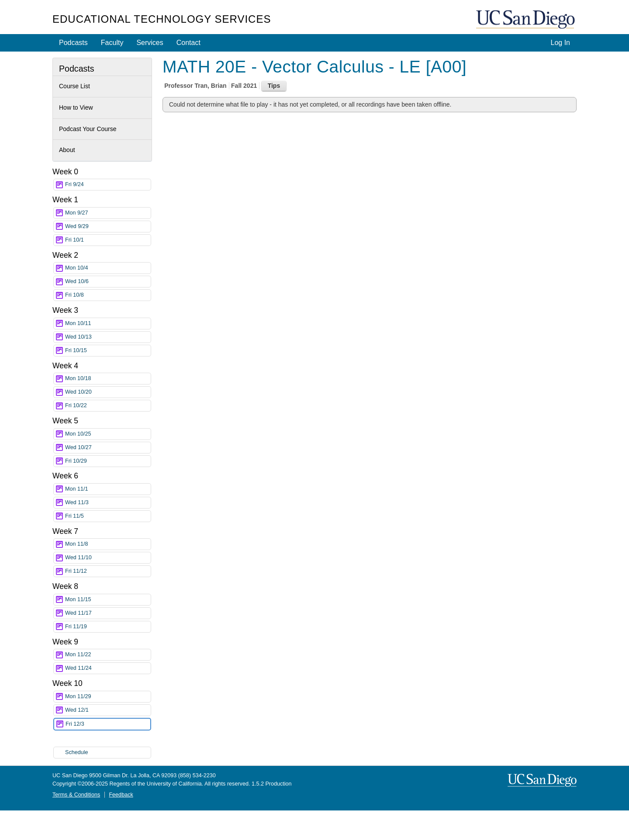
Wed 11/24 (108, 668)
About (67, 149)
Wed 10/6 (108, 281)
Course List (74, 86)
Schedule (76, 752)
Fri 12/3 (108, 724)
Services (149, 42)
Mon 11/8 (108, 544)
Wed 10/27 (108, 447)
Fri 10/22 (108, 405)
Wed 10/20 (108, 392)
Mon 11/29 (108, 696)
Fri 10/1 (108, 240)
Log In (560, 42)
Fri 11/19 (108, 626)
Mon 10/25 (108, 434)
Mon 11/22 (108, 654)
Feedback (121, 795)
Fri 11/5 (108, 516)
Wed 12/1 (108, 710)
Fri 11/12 (108, 571)
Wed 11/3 (108, 502)
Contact (188, 42)
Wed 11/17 (108, 613)
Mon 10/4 (108, 268)
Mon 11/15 (108, 599)
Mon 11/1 (108, 489)
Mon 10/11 (108, 323)
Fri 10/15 (108, 350)
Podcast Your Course (88, 128)
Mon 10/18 (108, 378)
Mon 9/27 (108, 213)
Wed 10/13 (108, 337)
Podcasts (73, 42)
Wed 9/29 (108, 226)
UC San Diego (526, 20)
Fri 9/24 (108, 184)
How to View (76, 107)
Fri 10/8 (108, 295)
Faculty (112, 42)
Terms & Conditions (76, 795)
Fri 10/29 (108, 461)
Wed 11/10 (108, 557)
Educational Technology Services (161, 19)
